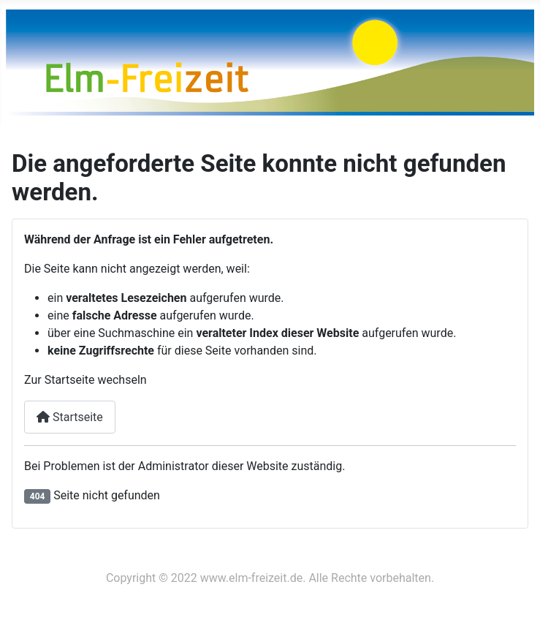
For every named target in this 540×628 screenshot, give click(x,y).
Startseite (70, 417)
